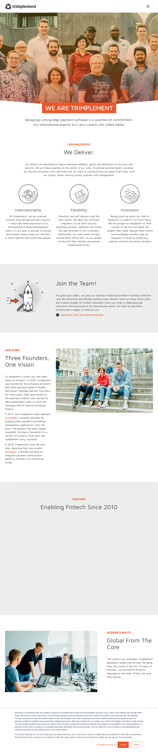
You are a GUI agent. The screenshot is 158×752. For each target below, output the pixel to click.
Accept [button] (123, 745)
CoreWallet (11, 417)
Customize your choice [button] (106, 745)
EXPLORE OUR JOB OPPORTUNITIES (82, 315)
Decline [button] (136, 745)
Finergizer (11, 451)
